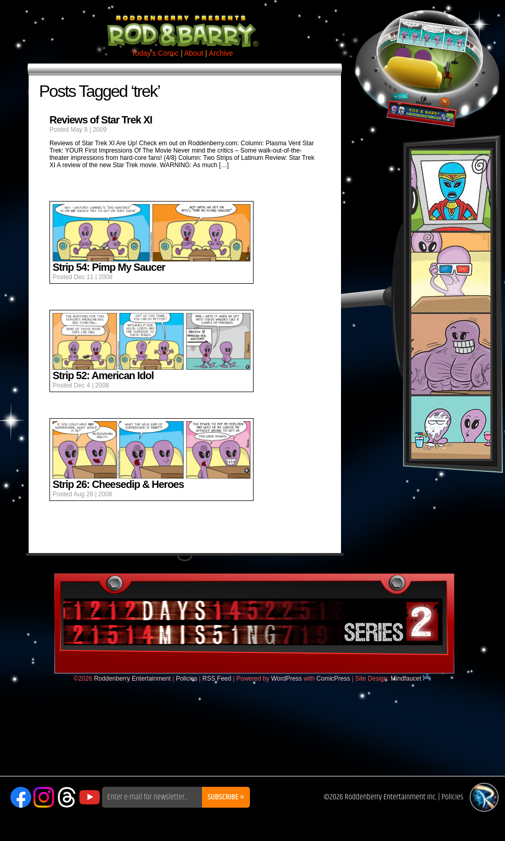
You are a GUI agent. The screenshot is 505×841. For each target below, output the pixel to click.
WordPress (286, 678)
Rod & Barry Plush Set (451, 304)
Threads (66, 797)
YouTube (89, 797)
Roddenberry (484, 797)
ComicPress (333, 678)
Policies (186, 678)
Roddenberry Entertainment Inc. (391, 797)
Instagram (43, 797)
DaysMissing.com (253, 621)
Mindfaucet (410, 678)
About (194, 53)
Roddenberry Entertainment (132, 678)
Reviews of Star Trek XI (100, 119)
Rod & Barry (182, 24)
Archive (221, 53)
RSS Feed (217, 678)
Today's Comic (155, 53)
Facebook (20, 797)
